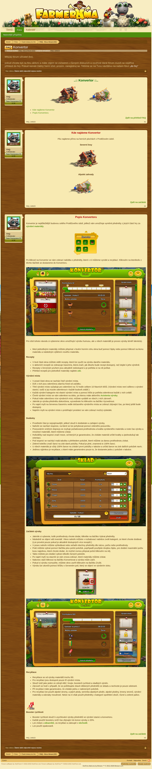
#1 (145, 122)
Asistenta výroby (109, 395)
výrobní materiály (34, 226)
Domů (9, 30)
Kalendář (30, 30)
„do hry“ (134, 66)
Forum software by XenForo (21, 764)
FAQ (52, 51)
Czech (4, 760)
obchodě (83, 723)
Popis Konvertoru (40, 113)
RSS (149, 760)
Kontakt (129, 760)
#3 (145, 738)
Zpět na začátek (138, 202)
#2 (145, 206)
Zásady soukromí (144, 764)
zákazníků (49, 723)
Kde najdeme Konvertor (43, 110)
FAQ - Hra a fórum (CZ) (27, 51)
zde (79, 371)
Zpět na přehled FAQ (135, 118)
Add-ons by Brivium (103, 766)
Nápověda (137, 760)
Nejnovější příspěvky (12, 35)
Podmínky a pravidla (129, 764)
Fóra (19, 30)
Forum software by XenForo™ (61, 764)
